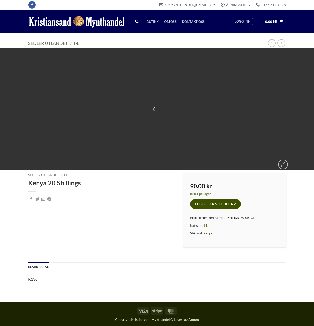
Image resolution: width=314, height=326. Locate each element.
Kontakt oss (193, 22)
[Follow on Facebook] (32, 5)
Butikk (153, 22)
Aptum (193, 319)
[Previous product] (281, 43)
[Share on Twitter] (37, 199)
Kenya (207, 233)
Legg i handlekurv (215, 204)
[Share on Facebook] (31, 199)
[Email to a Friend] (43, 199)
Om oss (170, 22)
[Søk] (137, 22)
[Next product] (271, 43)
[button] (243, 21)
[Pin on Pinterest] (49, 199)
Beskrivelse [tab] (38, 267)
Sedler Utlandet (48, 43)
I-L (76, 43)
